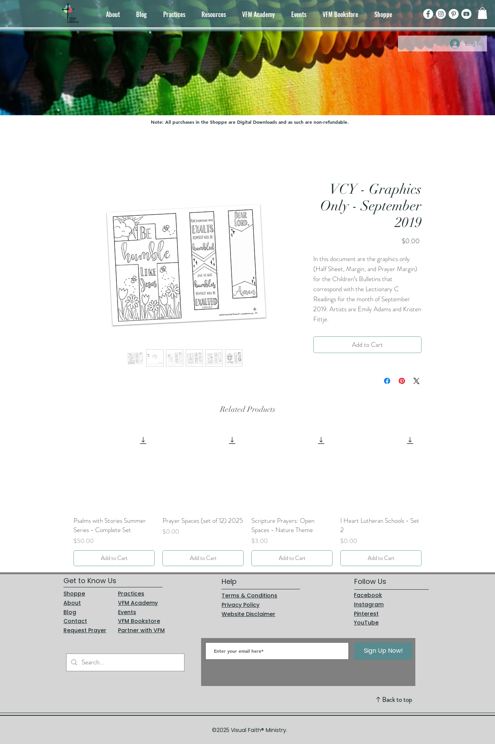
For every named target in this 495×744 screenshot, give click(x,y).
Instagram (369, 604)
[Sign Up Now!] (383, 651)
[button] (482, 13)
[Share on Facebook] (387, 381)
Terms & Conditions (249, 595)
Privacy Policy (240, 605)
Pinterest (366, 614)
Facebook (368, 595)
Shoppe (74, 593)
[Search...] (125, 662)
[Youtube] (466, 14)
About (72, 603)
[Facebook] (428, 14)
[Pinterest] (454, 14)
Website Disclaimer (248, 614)
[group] (247, 497)
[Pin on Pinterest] (401, 381)
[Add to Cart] (114, 558)
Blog (69, 612)
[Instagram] (441, 14)
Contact (75, 621)
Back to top (397, 699)
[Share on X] (416, 381)
